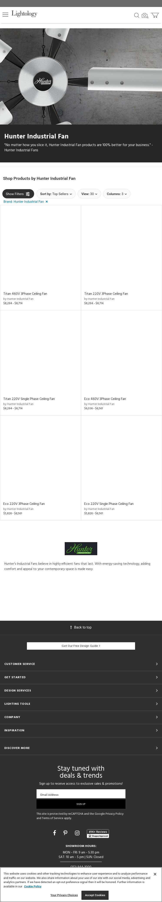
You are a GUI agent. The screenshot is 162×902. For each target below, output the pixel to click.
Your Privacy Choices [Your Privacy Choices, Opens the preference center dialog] (64, 895)
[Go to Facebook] (55, 833)
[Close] (155, 874)
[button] (5, 14)
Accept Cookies (95, 895)
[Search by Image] (145, 15)
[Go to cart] (155, 14)
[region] (81, 884)
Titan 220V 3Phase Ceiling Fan (106, 294)
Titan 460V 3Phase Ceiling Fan (25, 294)
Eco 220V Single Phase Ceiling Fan (109, 504)
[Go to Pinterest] (66, 833)
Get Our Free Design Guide (81, 646)
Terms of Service (52, 818)
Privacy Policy (115, 813)
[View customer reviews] (98, 833)
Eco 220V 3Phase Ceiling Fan (24, 504)
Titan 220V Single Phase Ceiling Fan (29, 399)
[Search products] (136, 15)
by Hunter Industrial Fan (18, 299)
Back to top (80, 627)
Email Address (49, 794)
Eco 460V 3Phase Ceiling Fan (105, 399)
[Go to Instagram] (78, 833)
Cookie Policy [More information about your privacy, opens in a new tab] (32, 886)
